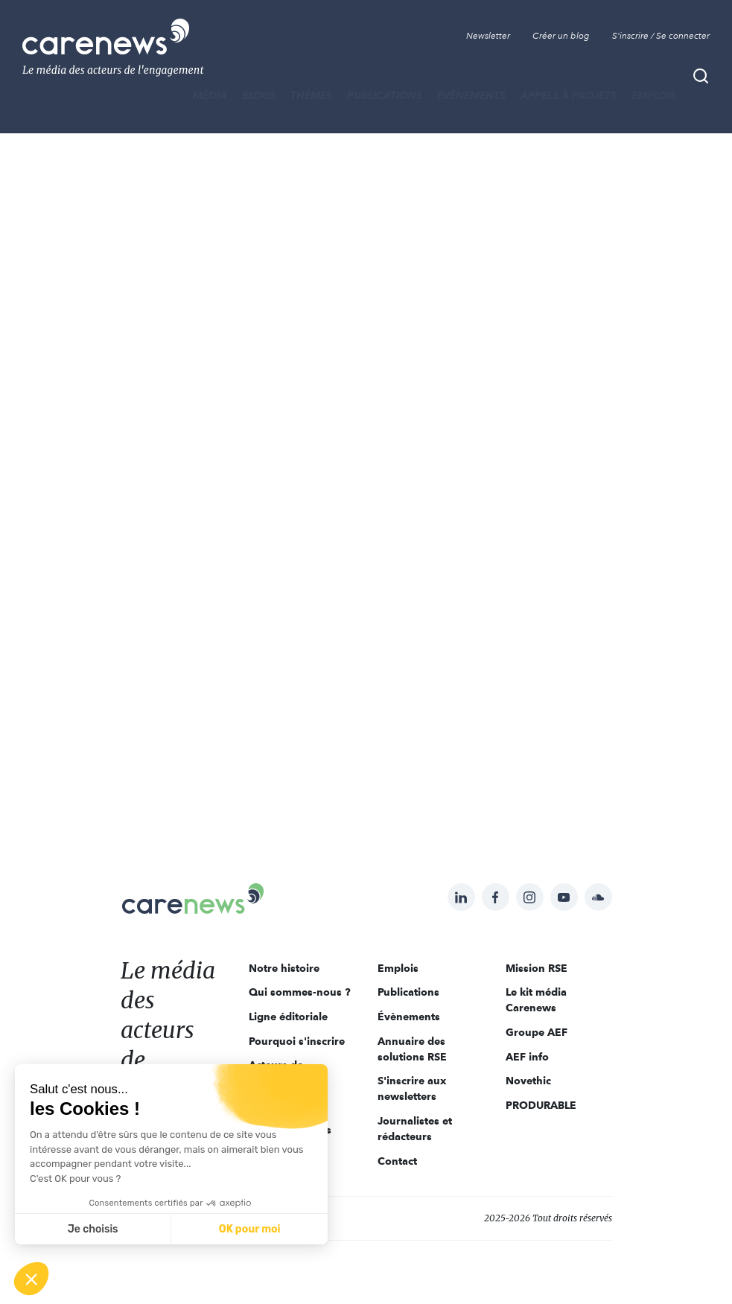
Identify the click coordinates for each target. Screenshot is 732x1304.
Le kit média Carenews (536, 1000)
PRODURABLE (541, 1105)
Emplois (653, 95)
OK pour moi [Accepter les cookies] (250, 1229)
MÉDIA (210, 95)
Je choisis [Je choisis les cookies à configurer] (93, 1229)
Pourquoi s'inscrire (297, 1041)
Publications (384, 95)
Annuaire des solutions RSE (412, 1049)
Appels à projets (569, 95)
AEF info (527, 1057)
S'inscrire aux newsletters (412, 1088)
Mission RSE (536, 968)
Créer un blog (561, 36)
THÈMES (311, 95)
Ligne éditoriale (288, 1016)
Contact (397, 1161)
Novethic (528, 1081)
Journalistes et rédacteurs (415, 1128)
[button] (31, 1279)
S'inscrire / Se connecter (661, 36)
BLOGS (259, 95)
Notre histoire (284, 968)
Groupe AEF (536, 1032)
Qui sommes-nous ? (300, 992)
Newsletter (488, 36)
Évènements (471, 95)
